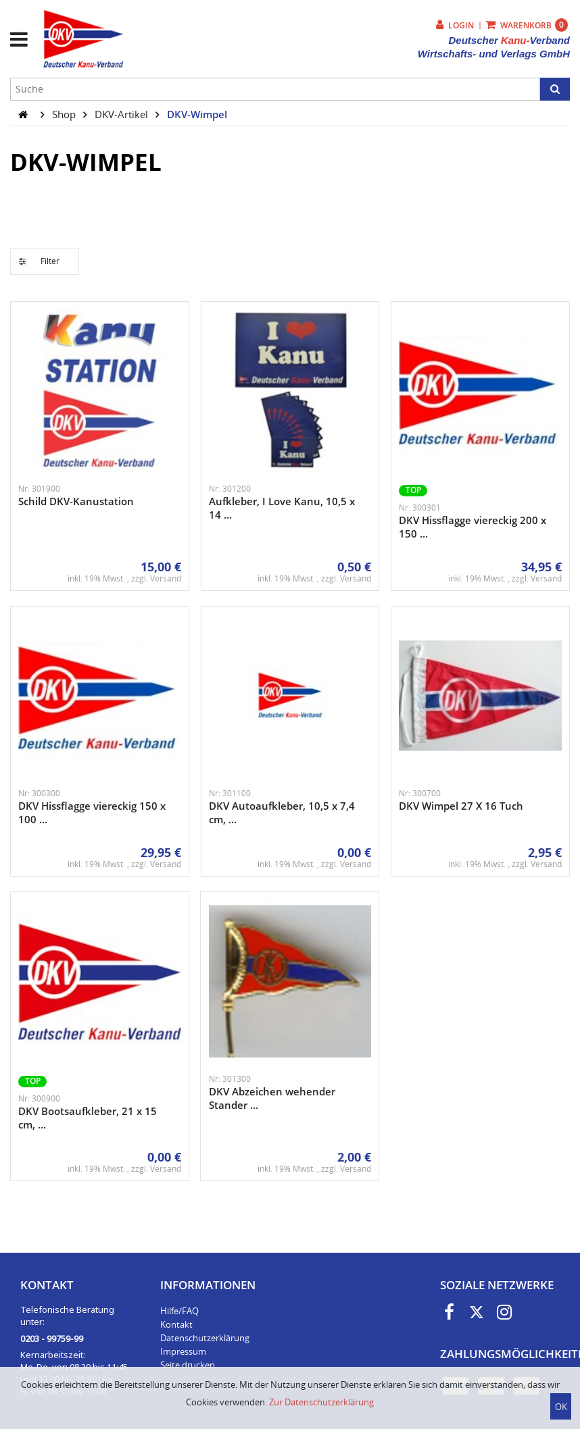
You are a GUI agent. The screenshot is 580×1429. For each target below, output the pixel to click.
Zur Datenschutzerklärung (321, 1402)
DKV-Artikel (123, 114)
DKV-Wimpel (197, 114)
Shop (65, 114)
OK (561, 1407)
